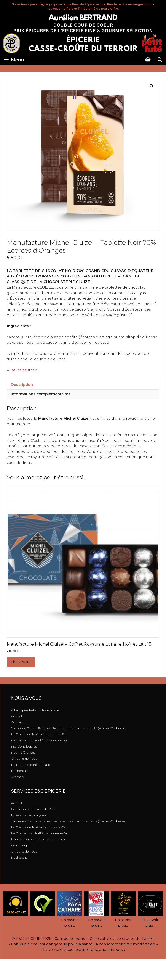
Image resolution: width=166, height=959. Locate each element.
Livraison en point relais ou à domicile (39, 839)
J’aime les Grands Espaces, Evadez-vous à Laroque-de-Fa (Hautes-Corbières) (68, 728)
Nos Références (23, 752)
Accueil (16, 716)
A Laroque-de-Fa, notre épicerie (35, 710)
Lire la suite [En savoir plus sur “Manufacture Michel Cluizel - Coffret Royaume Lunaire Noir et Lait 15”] (21, 662)
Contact (17, 722)
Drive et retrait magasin (28, 815)
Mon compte (21, 845)
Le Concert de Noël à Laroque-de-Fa (39, 740)
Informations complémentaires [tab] (40, 394)
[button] (152, 86)
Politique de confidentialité (31, 765)
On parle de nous (24, 759)
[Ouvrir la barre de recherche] (160, 59)
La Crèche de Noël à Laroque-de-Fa (38, 734)
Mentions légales (24, 746)
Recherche (19, 771)
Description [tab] (22, 384)
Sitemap (17, 777)
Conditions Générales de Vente (34, 809)
